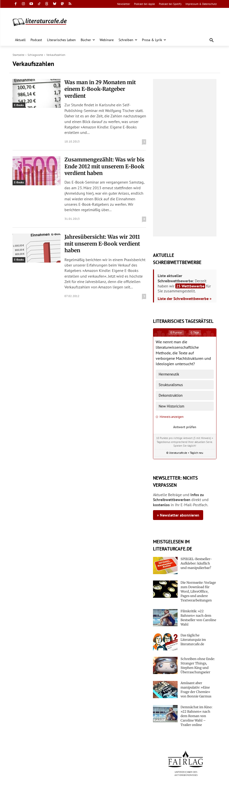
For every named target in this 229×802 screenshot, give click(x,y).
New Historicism (171, 406)
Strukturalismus (171, 384)
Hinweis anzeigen (169, 417)
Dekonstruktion (171, 395)
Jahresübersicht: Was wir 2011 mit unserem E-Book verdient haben (100, 227)
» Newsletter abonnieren (178, 515)
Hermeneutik (169, 374)
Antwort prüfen (184, 427)
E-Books (19, 105)
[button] (211, 40)
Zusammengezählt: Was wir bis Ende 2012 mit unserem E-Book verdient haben (104, 156)
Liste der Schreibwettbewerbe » (185, 298)
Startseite (18, 55)
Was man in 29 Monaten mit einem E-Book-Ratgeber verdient (105, 84)
